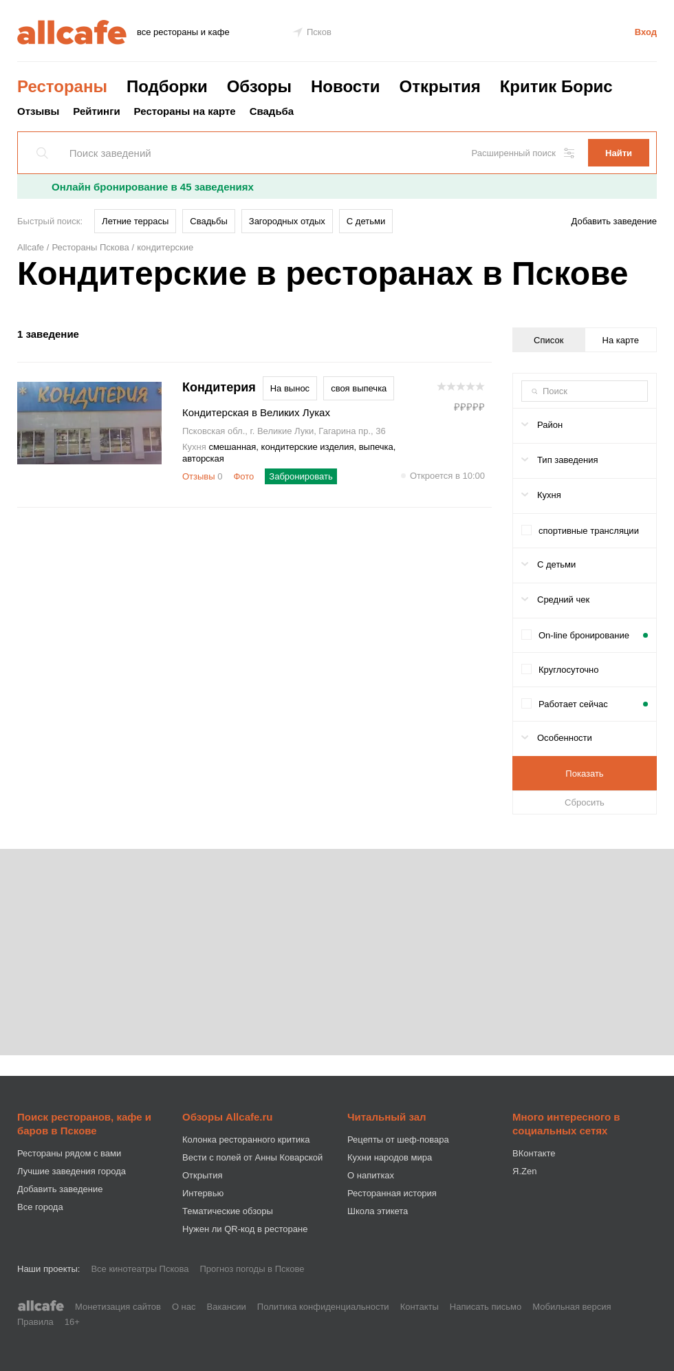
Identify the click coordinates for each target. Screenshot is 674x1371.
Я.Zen (524, 1171)
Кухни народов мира (389, 1157)
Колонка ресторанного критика (245, 1139)
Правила (35, 1322)
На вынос (289, 388)
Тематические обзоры (227, 1211)
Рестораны (62, 86)
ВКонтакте (534, 1153)
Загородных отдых (287, 221)
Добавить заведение (614, 221)
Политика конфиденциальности (323, 1307)
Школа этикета (377, 1211)
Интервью (203, 1193)
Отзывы (38, 111)
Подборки (167, 86)
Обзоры (259, 86)
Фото (243, 476)
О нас (184, 1307)
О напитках (370, 1175)
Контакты (419, 1307)
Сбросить (585, 802)
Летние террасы (135, 221)
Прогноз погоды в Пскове (252, 1269)
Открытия (440, 86)
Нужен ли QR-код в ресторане (244, 1229)
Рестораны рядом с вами (69, 1153)
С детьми (366, 221)
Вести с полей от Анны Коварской (252, 1157)
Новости (345, 86)
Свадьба (272, 111)
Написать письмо (485, 1307)
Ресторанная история (392, 1193)
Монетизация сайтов (118, 1307)
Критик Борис (556, 86)
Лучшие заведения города (71, 1171)
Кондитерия (219, 388)
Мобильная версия (571, 1307)
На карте (620, 340)
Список (548, 340)
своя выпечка (359, 388)
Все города (40, 1207)
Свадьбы (209, 221)
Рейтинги (96, 111)
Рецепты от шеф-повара (398, 1139)
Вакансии (226, 1307)
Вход (646, 32)
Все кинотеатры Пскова (139, 1269)
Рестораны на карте (185, 111)
